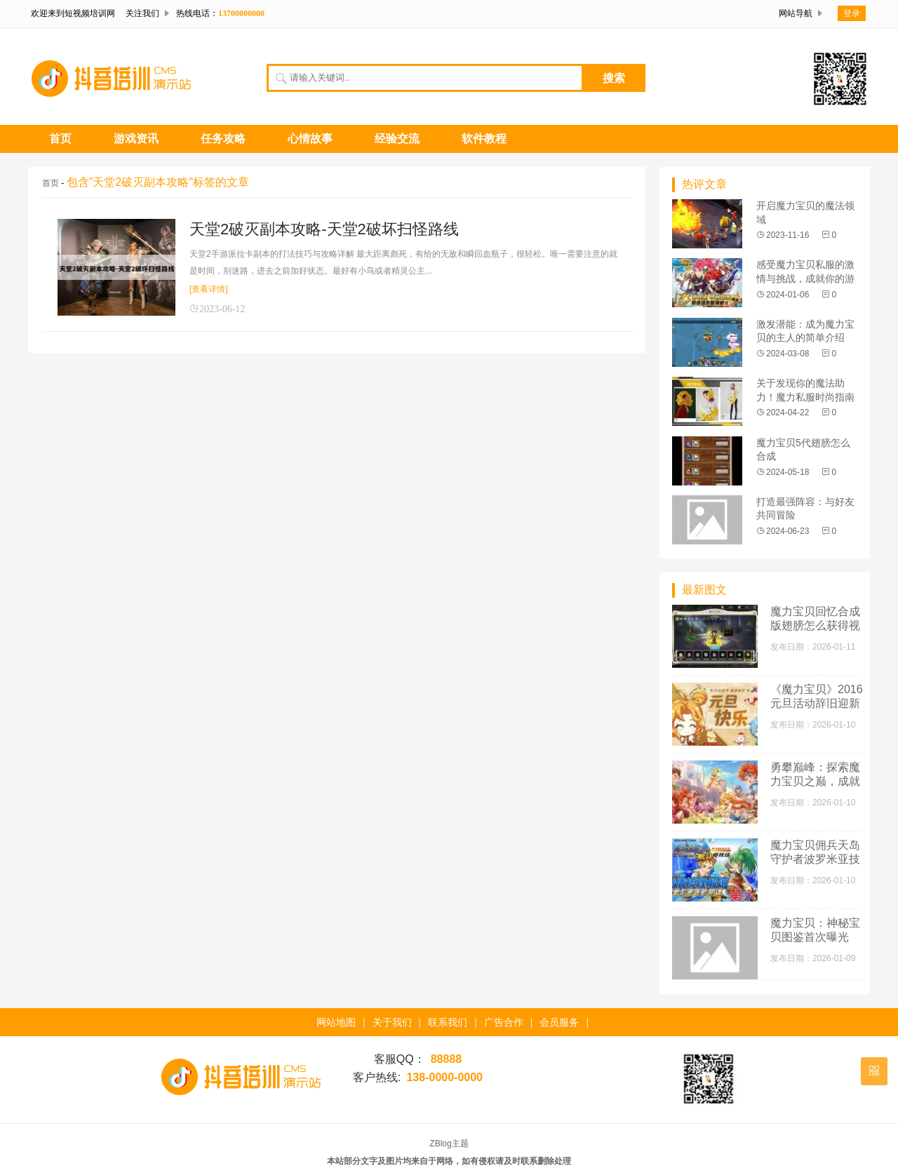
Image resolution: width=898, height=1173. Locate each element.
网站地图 (336, 1022)
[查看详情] (208, 289)
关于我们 (392, 1022)
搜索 (614, 78)
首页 (60, 139)
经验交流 (397, 139)
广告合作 (503, 1022)
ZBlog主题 (448, 1143)
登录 (851, 13)
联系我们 (447, 1022)
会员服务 (559, 1022)
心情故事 (310, 139)
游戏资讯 (136, 139)
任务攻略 (223, 139)
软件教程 (484, 139)
